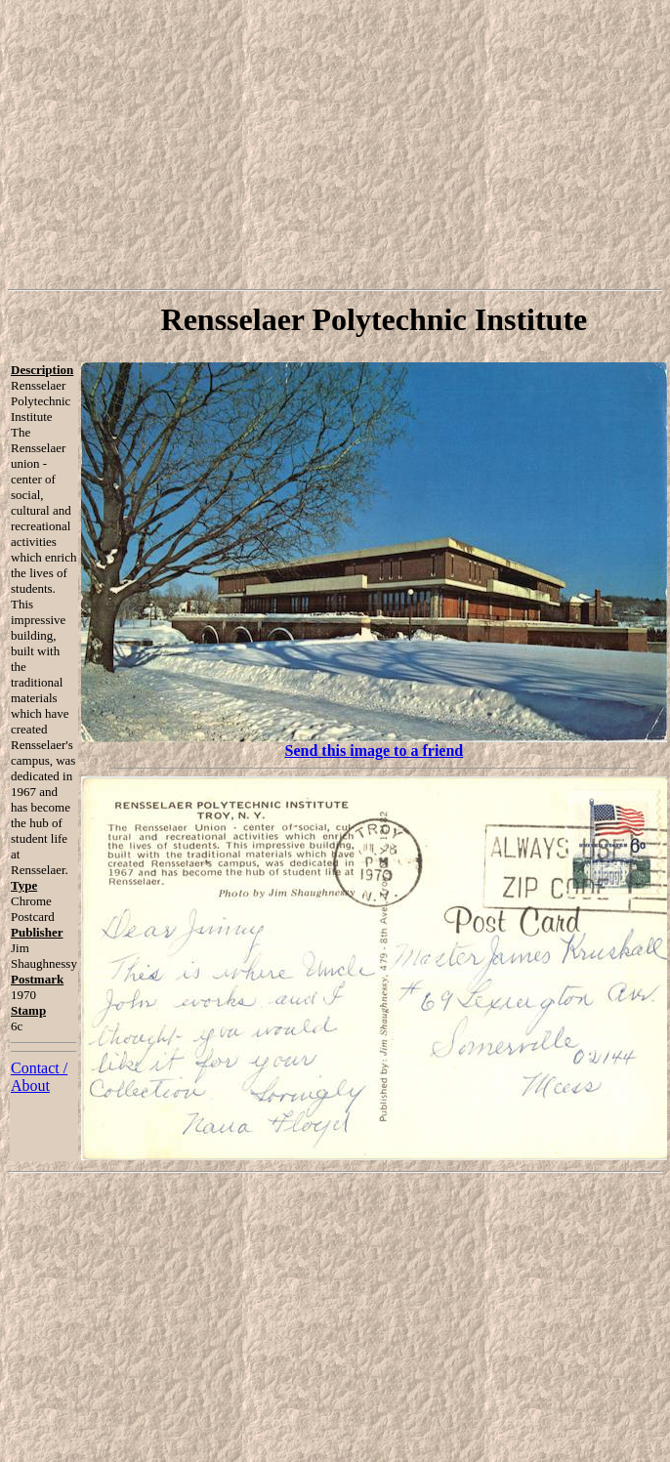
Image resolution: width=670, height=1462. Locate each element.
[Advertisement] (335, 144)
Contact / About (39, 1077)
